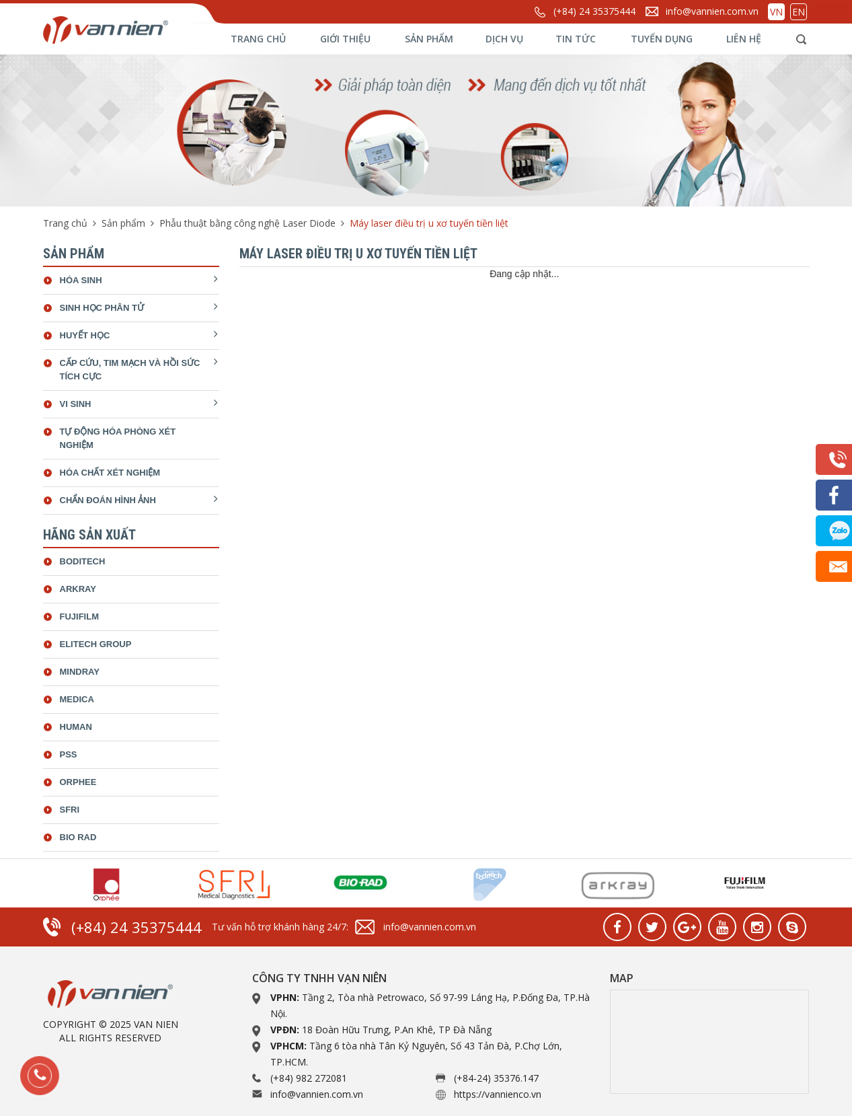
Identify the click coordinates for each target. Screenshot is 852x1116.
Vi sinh (75, 404)
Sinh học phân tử (102, 308)
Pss (68, 754)
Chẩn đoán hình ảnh (108, 500)
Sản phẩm (429, 38)
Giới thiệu (345, 38)
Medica (77, 699)
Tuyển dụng (662, 38)
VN (776, 11)
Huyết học (85, 335)
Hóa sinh (81, 280)
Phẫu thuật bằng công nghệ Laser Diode (247, 223)
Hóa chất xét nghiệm (110, 473)
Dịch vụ (504, 38)
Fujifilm (80, 616)
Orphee (78, 782)
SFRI (70, 810)
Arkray (78, 589)
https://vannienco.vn (497, 1094)
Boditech (83, 561)
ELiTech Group (96, 644)
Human (76, 727)
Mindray (80, 672)
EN (798, 11)
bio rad (78, 837)
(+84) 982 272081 (308, 1078)
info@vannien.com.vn (712, 11)
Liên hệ (743, 38)
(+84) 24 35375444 (594, 11)
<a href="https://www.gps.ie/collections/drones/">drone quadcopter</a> (709, 1042)
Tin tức (575, 38)
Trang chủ (258, 38)
